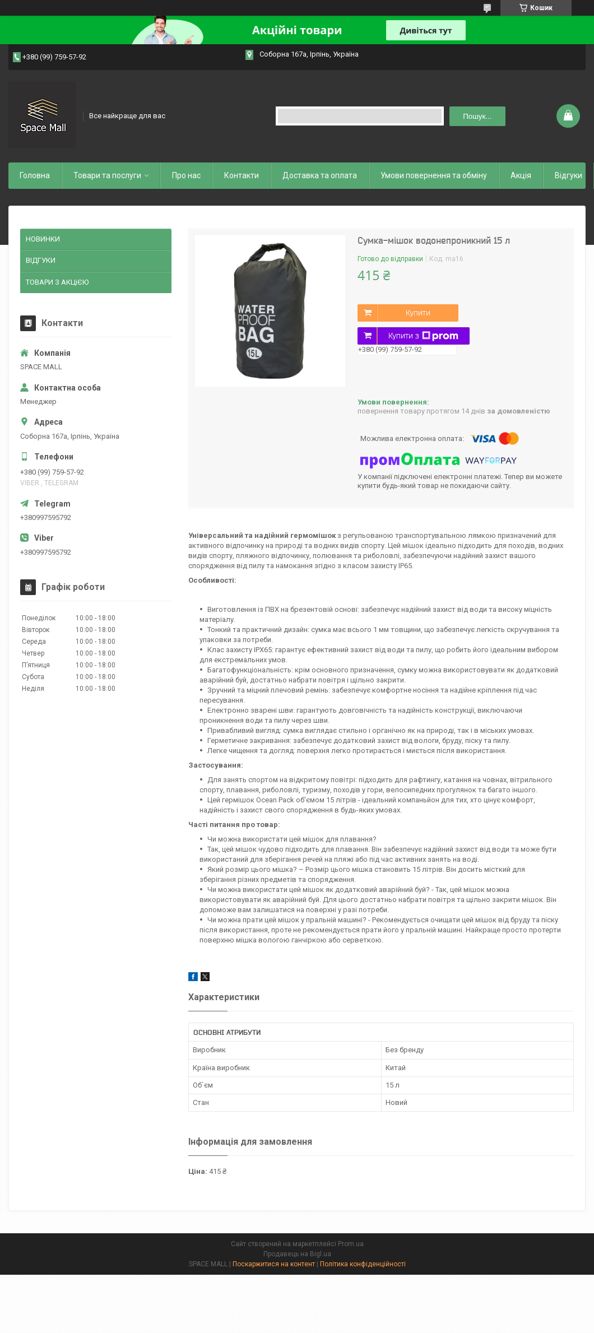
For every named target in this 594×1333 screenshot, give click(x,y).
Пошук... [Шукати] (477, 116)
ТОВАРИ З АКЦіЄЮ (57, 282)
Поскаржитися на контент (274, 1264)
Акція (521, 175)
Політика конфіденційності (363, 1264)
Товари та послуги (107, 175)
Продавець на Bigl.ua (297, 1254)
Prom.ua (351, 1244)
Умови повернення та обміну (433, 175)
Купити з (423, 336)
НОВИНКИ (43, 239)
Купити (418, 312)
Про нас (186, 175)
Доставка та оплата (319, 175)
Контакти (241, 175)
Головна (35, 175)
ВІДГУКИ (40, 260)
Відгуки (568, 175)
